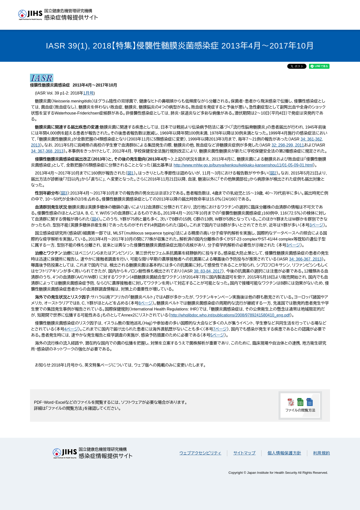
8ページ (145, 303)
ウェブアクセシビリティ (200, 453)
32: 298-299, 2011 (288, 145)
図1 (131, 173)
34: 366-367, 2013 (305, 259)
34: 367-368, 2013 (47, 151)
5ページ (217, 335)
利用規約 (321, 453)
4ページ (71, 329)
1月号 (88, 93)
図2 (273, 173)
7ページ (220, 329)
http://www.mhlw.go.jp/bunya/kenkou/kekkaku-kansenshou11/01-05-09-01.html (243, 165)
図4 (95, 219)
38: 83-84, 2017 (208, 271)
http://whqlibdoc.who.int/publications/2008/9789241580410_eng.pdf (230, 315)
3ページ (316, 225)
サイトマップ (244, 453)
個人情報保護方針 (284, 453)
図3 (64, 193)
